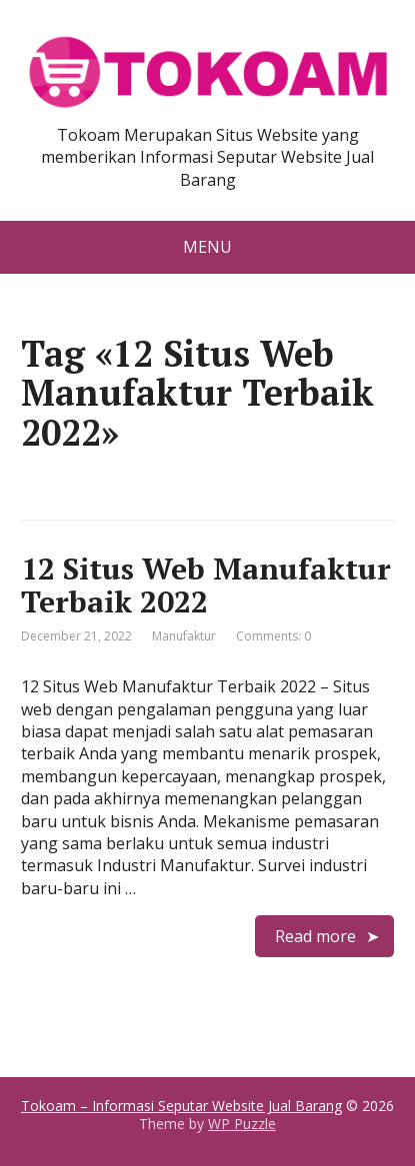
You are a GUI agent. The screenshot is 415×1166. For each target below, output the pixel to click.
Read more (315, 936)
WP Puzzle (242, 1123)
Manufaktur (184, 635)
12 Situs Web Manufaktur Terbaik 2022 (206, 585)
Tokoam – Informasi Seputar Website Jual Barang (181, 1105)
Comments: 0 (273, 635)
